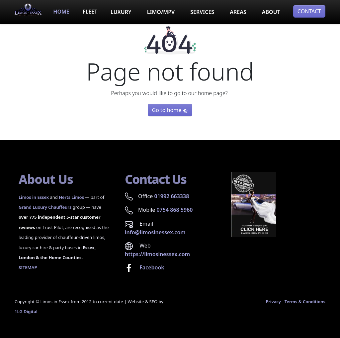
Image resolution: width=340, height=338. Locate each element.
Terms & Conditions (305, 302)
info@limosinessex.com (155, 232)
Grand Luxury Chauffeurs (45, 207)
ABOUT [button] (271, 12)
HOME (61, 11)
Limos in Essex (34, 197)
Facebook (151, 267)
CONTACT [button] (309, 11)
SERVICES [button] (202, 12)
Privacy (273, 302)
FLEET (90, 11)
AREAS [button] (238, 12)
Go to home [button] (170, 110)
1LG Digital (26, 311)
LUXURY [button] (121, 12)
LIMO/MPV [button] (161, 12)
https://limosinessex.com (157, 254)
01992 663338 (171, 196)
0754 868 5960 (174, 209)
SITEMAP (28, 267)
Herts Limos (71, 197)
